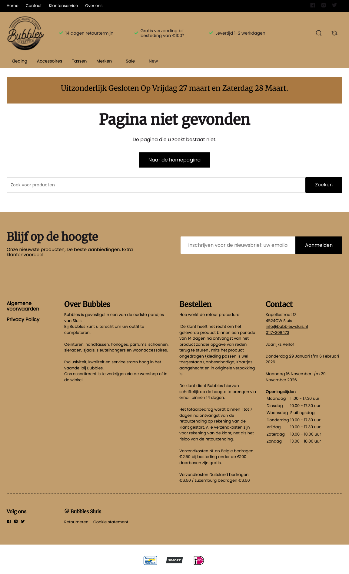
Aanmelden (319, 245)
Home (12, 5)
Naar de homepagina (174, 159)
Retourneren (76, 522)
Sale (130, 61)
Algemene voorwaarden (23, 306)
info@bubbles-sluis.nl (287, 326)
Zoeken (324, 184)
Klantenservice (63, 5)
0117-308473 (277, 332)
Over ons (93, 5)
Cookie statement (110, 522)
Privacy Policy (23, 319)
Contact (34, 5)
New (153, 61)
